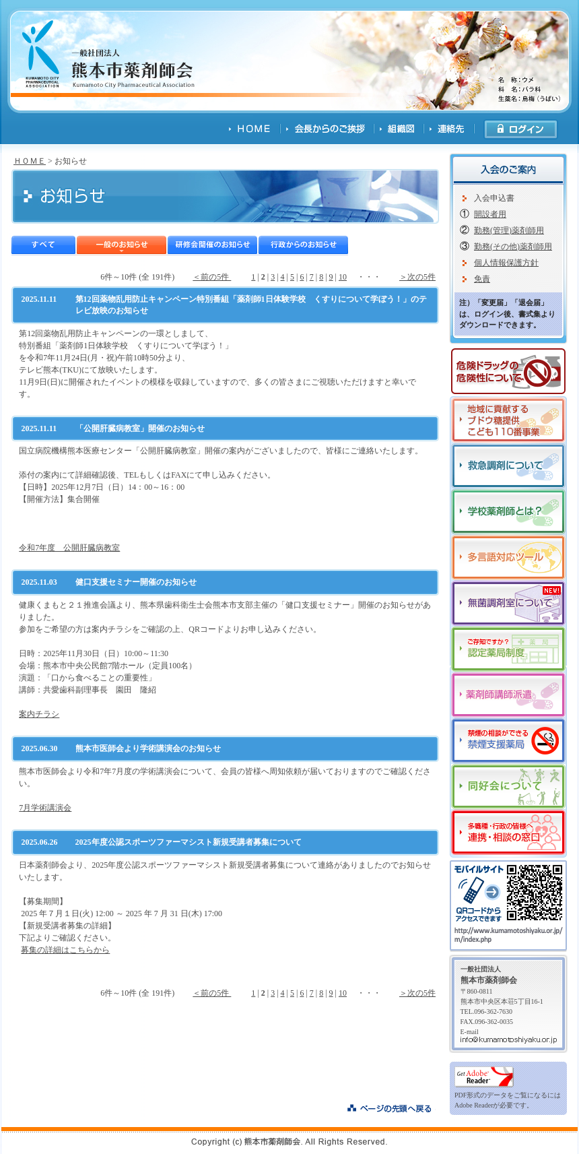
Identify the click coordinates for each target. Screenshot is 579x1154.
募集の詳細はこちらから (65, 950)
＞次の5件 (417, 277)
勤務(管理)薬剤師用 (509, 230)
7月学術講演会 (45, 807)
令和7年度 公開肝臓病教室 (69, 547)
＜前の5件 (212, 277)
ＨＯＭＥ (29, 161)
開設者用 (490, 214)
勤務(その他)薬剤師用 (513, 246)
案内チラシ (39, 714)
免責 (482, 279)
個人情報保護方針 (506, 262)
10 (343, 277)
